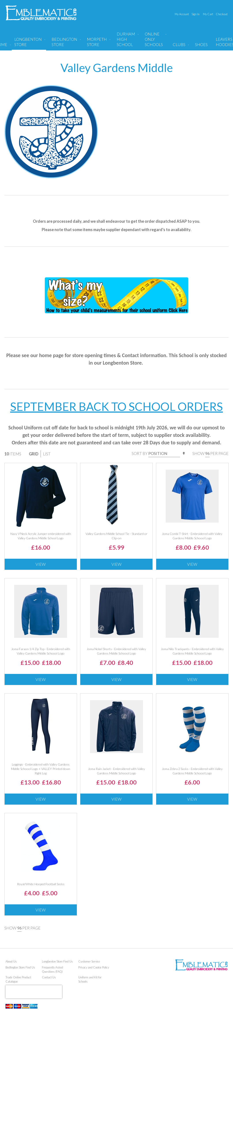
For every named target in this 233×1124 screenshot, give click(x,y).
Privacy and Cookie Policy (93, 967)
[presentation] (34, 991)
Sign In (195, 14)
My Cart (208, 14)
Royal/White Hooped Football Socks (40, 884)
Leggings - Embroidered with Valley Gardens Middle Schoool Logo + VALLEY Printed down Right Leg (40, 768)
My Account (182, 14)
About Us (11, 961)
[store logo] (41, 13)
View (41, 564)
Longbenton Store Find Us (57, 961)
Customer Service (89, 961)
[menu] (116, 41)
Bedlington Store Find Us (20, 967)
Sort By (140, 453)
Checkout (221, 14)
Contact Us (49, 977)
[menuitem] (29, 44)
